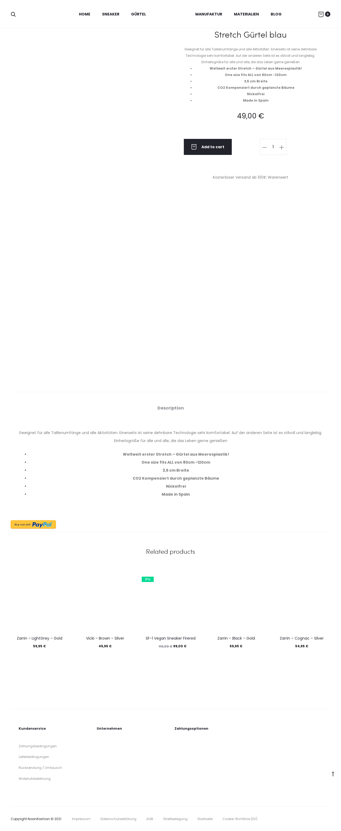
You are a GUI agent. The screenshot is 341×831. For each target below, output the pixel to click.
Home (84, 14)
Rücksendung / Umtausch (40, 767)
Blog (276, 14)
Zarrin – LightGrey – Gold (39, 638)
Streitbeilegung (175, 819)
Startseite (205, 819)
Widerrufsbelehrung (35, 778)
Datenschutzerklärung (118, 819)
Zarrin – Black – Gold (236, 638)
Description (170, 408)
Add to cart (207, 147)
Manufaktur (208, 14)
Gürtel (138, 14)
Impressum (81, 819)
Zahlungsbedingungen (38, 746)
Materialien (246, 14)
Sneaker (110, 14)
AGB (149, 819)
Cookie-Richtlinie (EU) (239, 819)
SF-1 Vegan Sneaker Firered (171, 638)
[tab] (170, 408)
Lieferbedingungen (34, 756)
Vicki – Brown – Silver (105, 638)
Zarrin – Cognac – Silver (302, 638)
